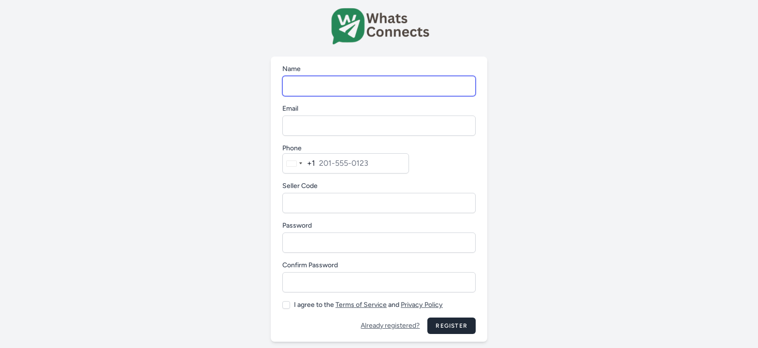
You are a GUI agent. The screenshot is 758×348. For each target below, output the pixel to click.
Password (297, 225)
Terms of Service (361, 305)
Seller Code (300, 186)
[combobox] (299, 163)
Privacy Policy (422, 305)
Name (291, 69)
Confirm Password (310, 265)
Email (290, 108)
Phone (292, 148)
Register (451, 325)
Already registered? (390, 325)
